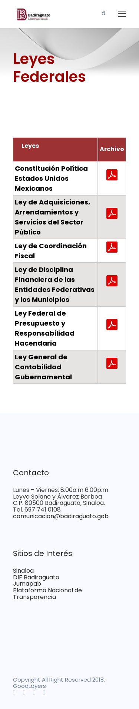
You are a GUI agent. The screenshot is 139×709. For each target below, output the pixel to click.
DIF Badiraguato (36, 577)
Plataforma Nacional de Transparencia (47, 593)
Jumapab (27, 583)
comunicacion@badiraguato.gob (61, 516)
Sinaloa (23, 570)
